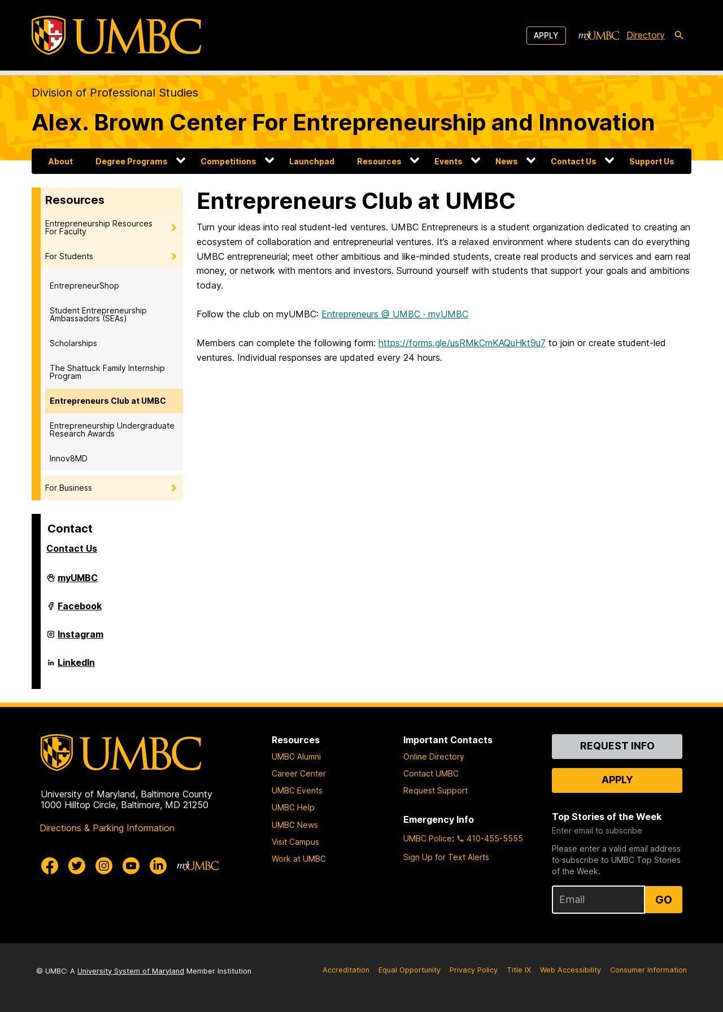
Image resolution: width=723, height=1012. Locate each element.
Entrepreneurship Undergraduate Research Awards (112, 429)
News (506, 161)
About (61, 161)
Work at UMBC (299, 858)
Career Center (299, 773)
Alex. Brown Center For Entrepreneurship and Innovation (343, 122)
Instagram (80, 638)
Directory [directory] (645, 35)
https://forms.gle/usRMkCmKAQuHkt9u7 (462, 342)
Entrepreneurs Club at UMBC (108, 400)
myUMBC (78, 582)
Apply (546, 35)
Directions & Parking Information (107, 828)
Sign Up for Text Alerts (446, 857)
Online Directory (433, 756)
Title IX (519, 970)
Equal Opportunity (409, 970)
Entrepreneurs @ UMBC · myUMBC (394, 314)
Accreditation (346, 970)
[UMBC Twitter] (76, 865)
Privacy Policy (474, 970)
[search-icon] (679, 35)
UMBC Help (293, 807)
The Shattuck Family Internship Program (107, 372)
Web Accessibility (570, 970)
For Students (69, 256)
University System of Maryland (130, 971)
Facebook (80, 610)
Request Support (435, 790)
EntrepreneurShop (84, 285)
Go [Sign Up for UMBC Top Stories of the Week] (663, 899)
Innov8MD (69, 458)
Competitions (228, 161)
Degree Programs (131, 161)
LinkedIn (76, 667)
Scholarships (73, 343)
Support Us (651, 161)
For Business (68, 487)
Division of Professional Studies (115, 92)
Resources (379, 161)
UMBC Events (297, 790)
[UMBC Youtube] (131, 865)
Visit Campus (295, 842)
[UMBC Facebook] (49, 865)
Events (448, 161)
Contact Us (573, 161)
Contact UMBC (431, 773)
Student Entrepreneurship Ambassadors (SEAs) (98, 314)
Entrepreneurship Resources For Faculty (99, 227)
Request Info (617, 746)
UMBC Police (427, 838)
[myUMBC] (598, 35)
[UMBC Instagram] (104, 865)
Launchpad (311, 161)
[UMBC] (116, 35)
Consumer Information (648, 970)
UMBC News (295, 825)
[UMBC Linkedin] (158, 865)
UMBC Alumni (296, 756)
